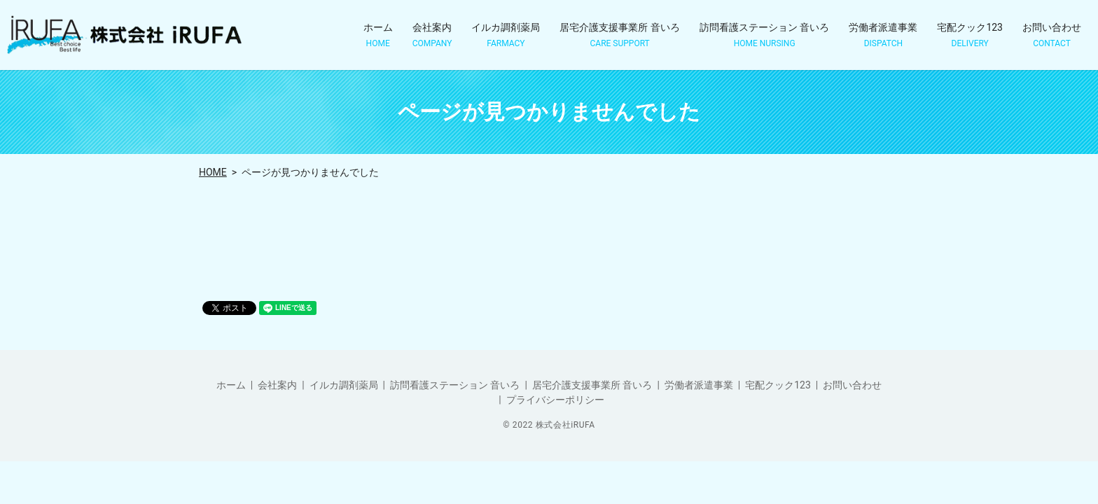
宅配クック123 (970, 35)
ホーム (378, 35)
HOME (213, 172)
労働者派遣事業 (883, 35)
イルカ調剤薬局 (505, 35)
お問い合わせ (1051, 35)
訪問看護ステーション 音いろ (764, 35)
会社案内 (432, 35)
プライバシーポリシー (555, 399)
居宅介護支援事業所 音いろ (619, 35)
